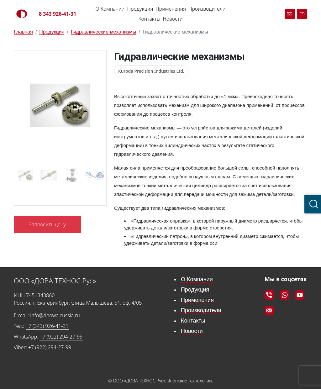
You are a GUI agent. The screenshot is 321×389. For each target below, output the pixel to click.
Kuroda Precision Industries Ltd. (151, 71)
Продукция (140, 8)
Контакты (149, 18)
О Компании (110, 8)
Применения (170, 8)
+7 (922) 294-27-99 (60, 336)
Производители (206, 8)
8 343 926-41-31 (57, 13)
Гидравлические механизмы (103, 31)
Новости (172, 18)
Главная (23, 31)
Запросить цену (47, 224)
